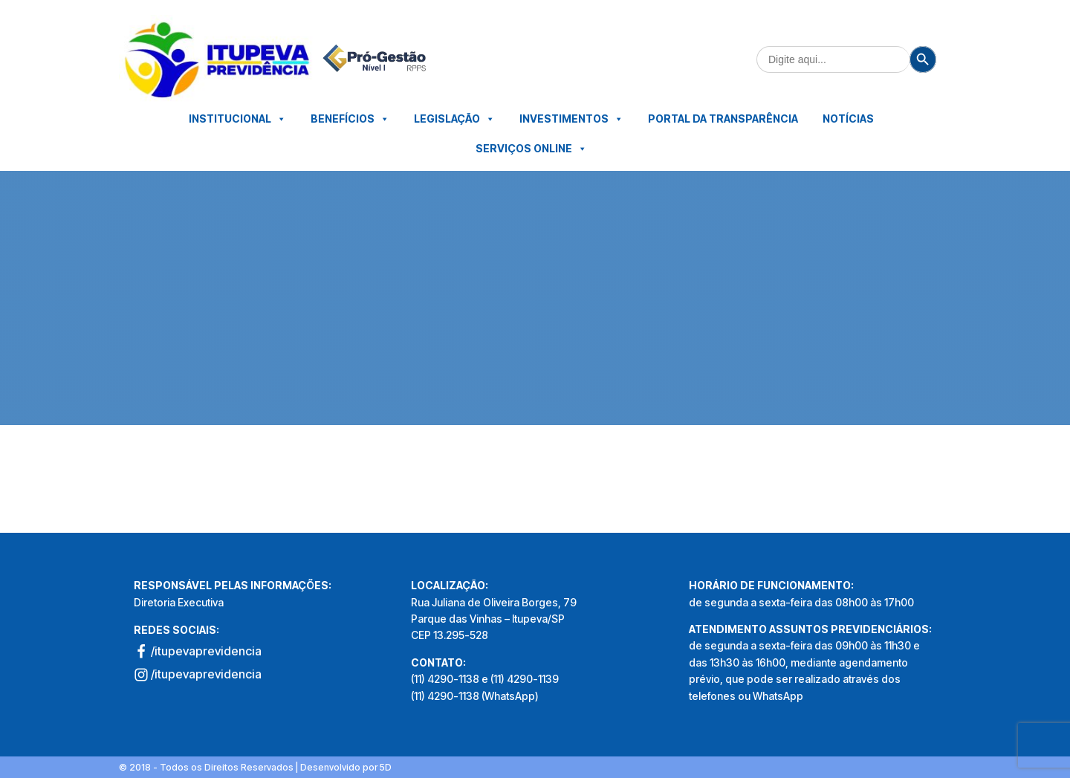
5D (386, 767)
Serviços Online (531, 148)
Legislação (454, 119)
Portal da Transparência (723, 118)
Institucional (237, 119)
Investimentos (571, 119)
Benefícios (350, 119)
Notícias (848, 118)
